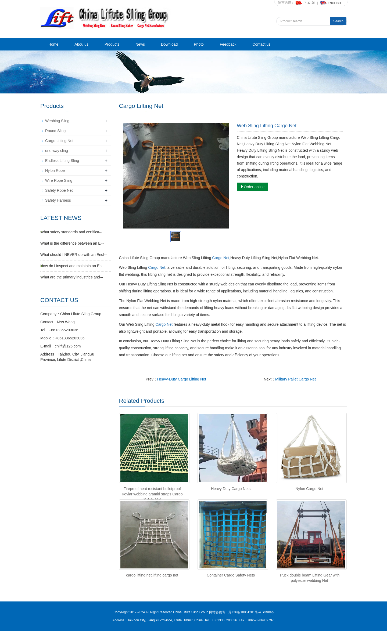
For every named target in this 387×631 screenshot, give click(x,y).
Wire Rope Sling (58, 180)
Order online (252, 187)
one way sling (56, 150)
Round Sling (55, 131)
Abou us (81, 44)
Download (169, 44)
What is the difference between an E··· (72, 243)
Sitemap (268, 612)
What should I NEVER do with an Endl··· (73, 254)
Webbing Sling (57, 121)
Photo (199, 44)
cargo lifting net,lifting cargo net (152, 575)
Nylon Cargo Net (309, 489)
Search (338, 21)
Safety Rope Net (59, 190)
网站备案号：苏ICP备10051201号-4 (235, 612)
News (140, 44)
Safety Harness (58, 200)
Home (53, 44)
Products (112, 44)
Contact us (261, 44)
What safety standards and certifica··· (71, 232)
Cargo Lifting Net (59, 141)
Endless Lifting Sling (62, 160)
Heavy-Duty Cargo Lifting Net (181, 379)
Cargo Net (220, 258)
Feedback (228, 44)
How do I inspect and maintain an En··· (72, 266)
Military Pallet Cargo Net (295, 379)
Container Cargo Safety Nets (231, 575)
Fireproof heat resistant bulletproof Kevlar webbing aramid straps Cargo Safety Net (152, 494)
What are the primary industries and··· (71, 277)
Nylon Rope (55, 170)
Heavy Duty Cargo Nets (230, 489)
